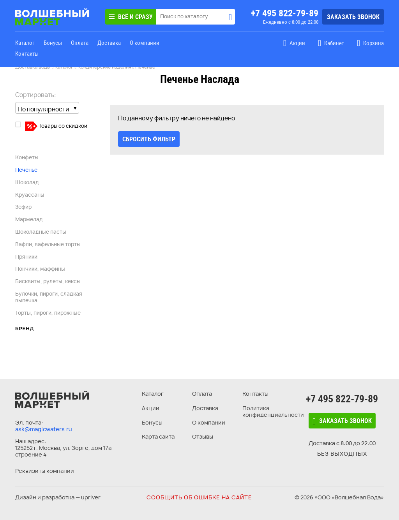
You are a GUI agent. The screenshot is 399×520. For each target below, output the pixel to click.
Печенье (26, 169)
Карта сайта (158, 436)
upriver (91, 497)
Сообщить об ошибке (199, 497)
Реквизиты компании (44, 470)
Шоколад (27, 182)
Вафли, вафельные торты (48, 244)
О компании (144, 42)
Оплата (79, 42)
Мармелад (29, 219)
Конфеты (27, 157)
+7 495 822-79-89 (284, 13)
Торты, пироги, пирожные (48, 312)
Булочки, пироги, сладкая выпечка (48, 297)
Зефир (23, 206)
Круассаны (29, 194)
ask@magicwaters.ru (43, 429)
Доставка (109, 42)
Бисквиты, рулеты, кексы (48, 281)
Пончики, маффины (40, 268)
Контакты (27, 53)
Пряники (26, 256)
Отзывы (202, 436)
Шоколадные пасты (40, 231)
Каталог (25, 42)
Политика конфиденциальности (273, 411)
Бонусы (53, 42)
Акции (150, 408)
